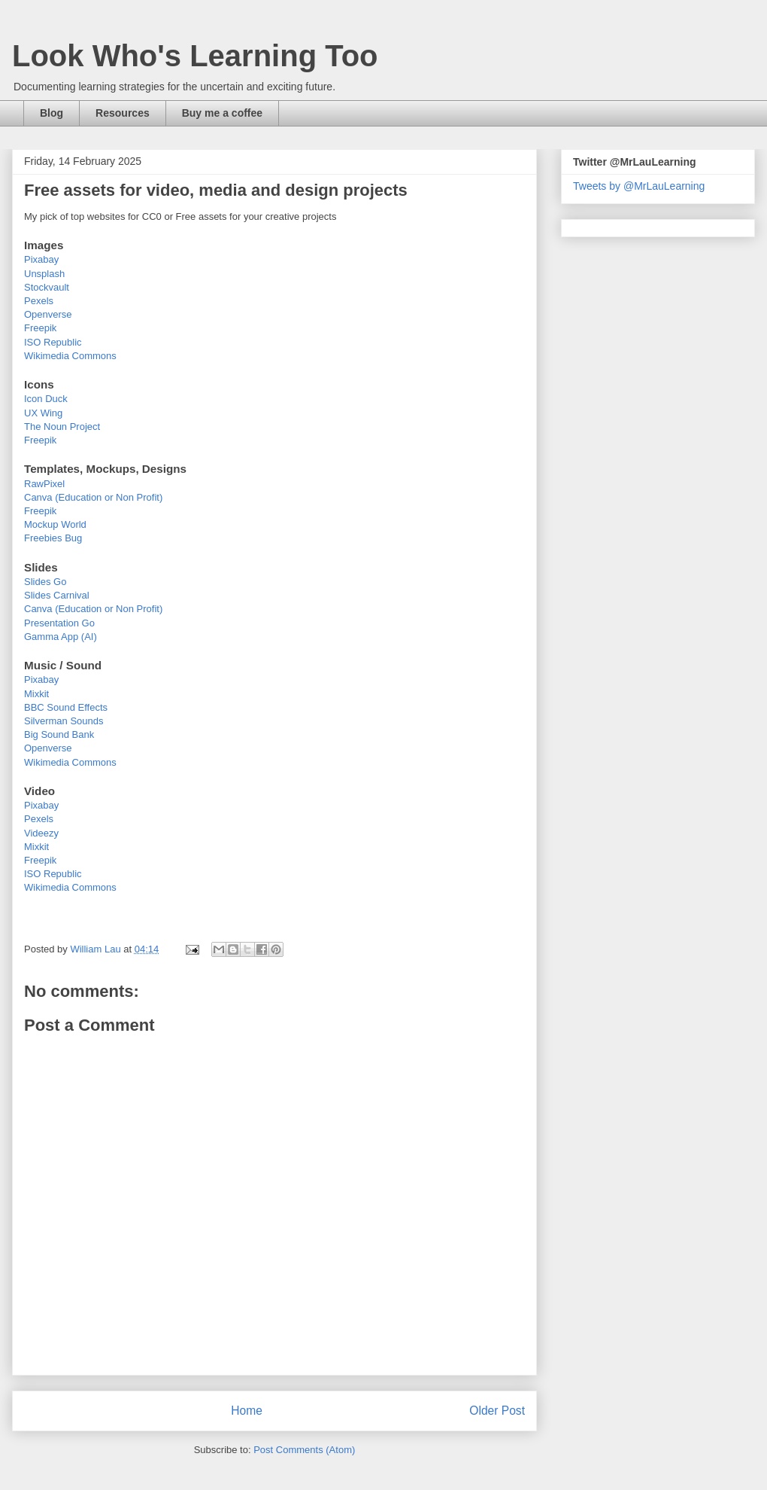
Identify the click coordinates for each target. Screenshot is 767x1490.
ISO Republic (53, 342)
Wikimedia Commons (70, 355)
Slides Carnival (56, 595)
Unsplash (44, 273)
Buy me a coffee (222, 113)
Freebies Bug (53, 538)
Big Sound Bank (59, 734)
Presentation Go (59, 623)
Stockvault (46, 287)
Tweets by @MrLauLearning (639, 186)
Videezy (41, 833)
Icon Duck (46, 398)
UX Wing (43, 413)
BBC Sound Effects (66, 707)
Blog (51, 113)
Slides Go (45, 581)
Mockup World (55, 524)
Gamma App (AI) (60, 636)
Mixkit (36, 693)
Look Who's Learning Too (195, 55)
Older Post (497, 1410)
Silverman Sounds (64, 721)
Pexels (38, 300)
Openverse (48, 314)
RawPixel (44, 483)
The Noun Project (62, 426)
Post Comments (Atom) (304, 1449)
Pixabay (41, 259)
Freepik (40, 328)
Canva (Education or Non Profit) (93, 497)
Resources (122, 113)
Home (246, 1410)
